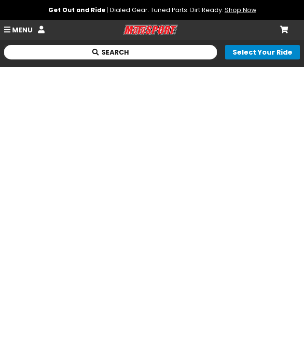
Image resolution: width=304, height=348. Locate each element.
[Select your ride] (262, 52)
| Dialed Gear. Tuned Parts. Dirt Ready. (152, 10)
